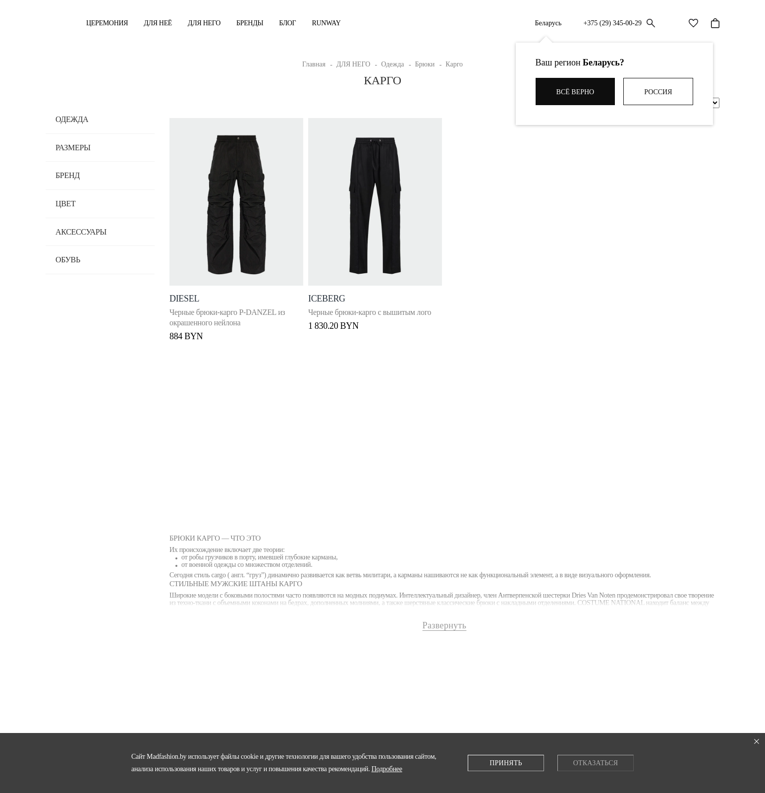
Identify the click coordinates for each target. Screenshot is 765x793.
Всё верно (575, 92)
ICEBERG (329, 289)
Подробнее (387, 769)
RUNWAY (326, 23)
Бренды (249, 23)
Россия (658, 92)
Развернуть (445, 620)
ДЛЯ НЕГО (204, 23)
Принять (506, 763)
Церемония (107, 23)
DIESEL (184, 289)
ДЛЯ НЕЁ (158, 23)
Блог (287, 23)
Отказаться (595, 763)
